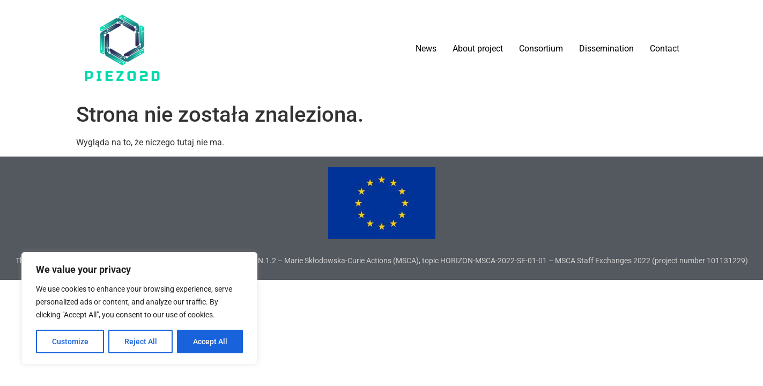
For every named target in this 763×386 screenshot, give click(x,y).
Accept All (210, 341)
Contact (664, 48)
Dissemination (606, 48)
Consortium (541, 48)
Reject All (140, 341)
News (426, 48)
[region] (139, 308)
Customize (70, 341)
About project (478, 48)
